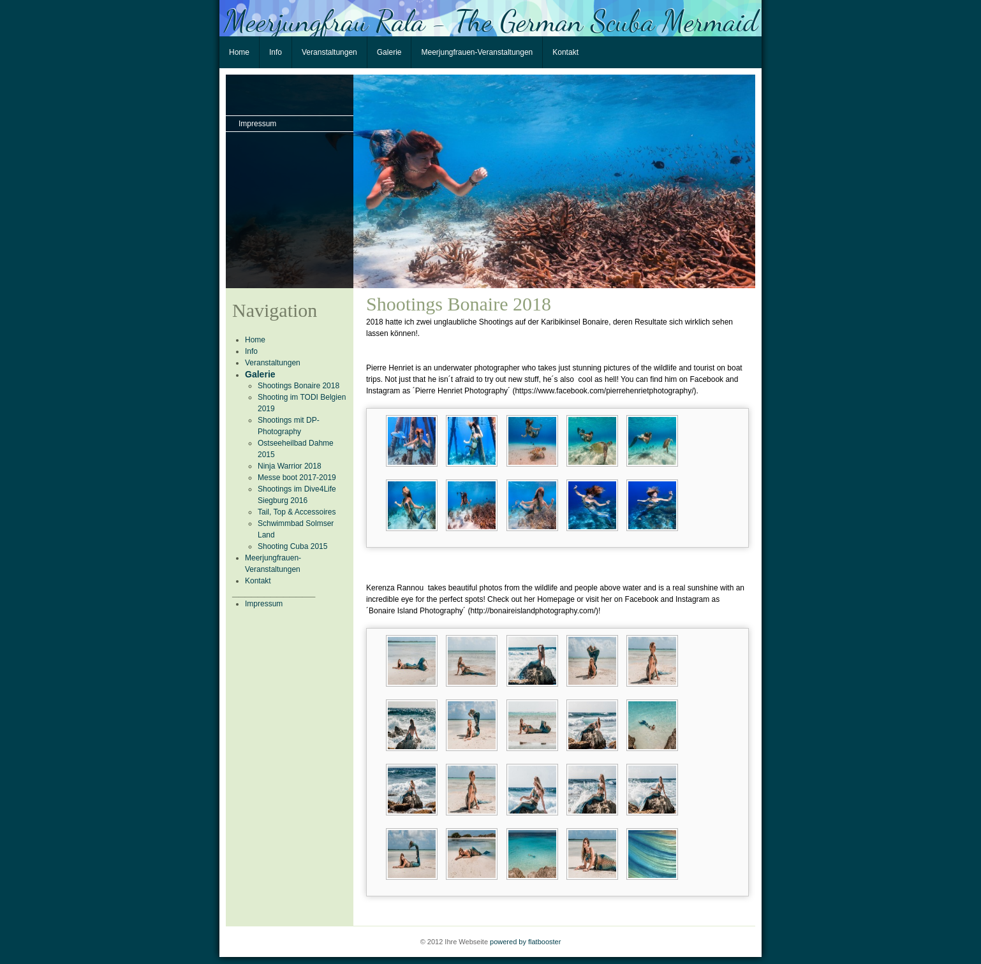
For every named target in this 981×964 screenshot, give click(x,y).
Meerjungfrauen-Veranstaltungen (477, 52)
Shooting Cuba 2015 (292, 546)
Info (275, 52)
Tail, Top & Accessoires (297, 512)
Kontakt (565, 52)
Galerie (389, 52)
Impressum (257, 123)
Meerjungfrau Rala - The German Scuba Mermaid (491, 19)
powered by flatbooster (525, 942)
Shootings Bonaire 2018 (298, 385)
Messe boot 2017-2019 (297, 477)
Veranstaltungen (329, 52)
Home (239, 52)
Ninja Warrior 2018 (289, 466)
